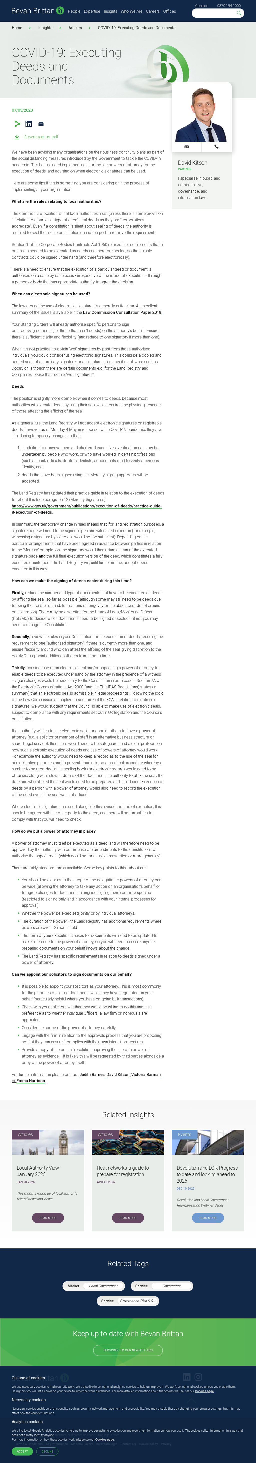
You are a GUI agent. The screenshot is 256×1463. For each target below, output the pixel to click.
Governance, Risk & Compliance (139, 1301)
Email (41, 124)
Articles (75, 27)
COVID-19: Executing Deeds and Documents (137, 27)
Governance (171, 1286)
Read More (48, 1218)
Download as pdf (41, 137)
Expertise (92, 11)
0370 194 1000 (229, 6)
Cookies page (204, 1391)
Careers (153, 11)
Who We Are (131, 11)
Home (17, 27)
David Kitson (118, 1074)
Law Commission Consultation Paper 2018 (122, 312)
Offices (169, 11)
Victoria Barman (146, 1074)
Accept (22, 1451)
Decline (47, 1451)
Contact (201, 6)
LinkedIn (29, 124)
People (74, 11)
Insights (110, 11)
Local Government (103, 1286)
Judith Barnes (92, 1074)
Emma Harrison (30, 1080)
